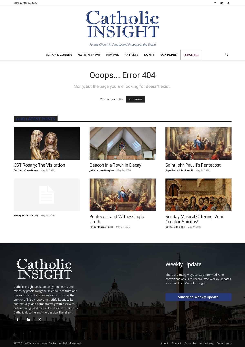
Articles (131, 54)
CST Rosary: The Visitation (39, 165)
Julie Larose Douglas (102, 170)
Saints (149, 54)
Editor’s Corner (59, 54)
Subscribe (191, 55)
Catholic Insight (175, 226)
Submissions (224, 343)
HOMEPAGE (135, 99)
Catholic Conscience (26, 170)
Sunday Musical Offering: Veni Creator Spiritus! (194, 219)
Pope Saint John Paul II (179, 170)
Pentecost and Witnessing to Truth (117, 219)
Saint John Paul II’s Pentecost (193, 165)
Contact (176, 343)
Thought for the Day (26, 215)
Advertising (206, 343)
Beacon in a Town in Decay (115, 165)
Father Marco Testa (101, 226)
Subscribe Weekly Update (198, 297)
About (164, 343)
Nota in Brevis (89, 54)
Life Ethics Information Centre (40, 343)
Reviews (112, 54)
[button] (227, 55)
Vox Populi (168, 54)
